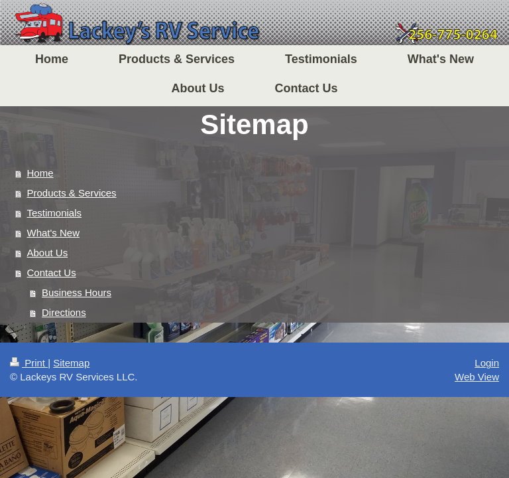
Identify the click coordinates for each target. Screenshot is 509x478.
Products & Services (72, 193)
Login (487, 362)
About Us (47, 252)
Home (40, 173)
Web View (477, 376)
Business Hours (76, 292)
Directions (64, 312)
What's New (53, 232)
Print (29, 362)
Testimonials (54, 212)
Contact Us (51, 272)
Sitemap (71, 362)
